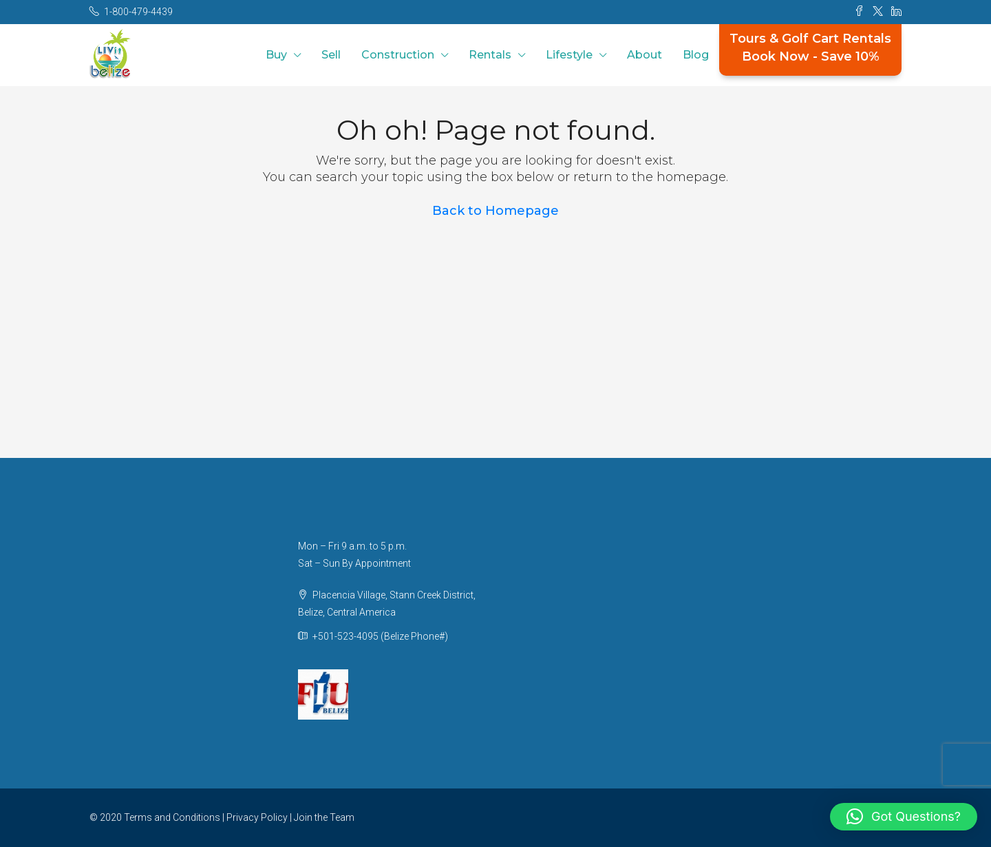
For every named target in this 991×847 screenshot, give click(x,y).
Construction (397, 54)
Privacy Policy (257, 817)
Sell (331, 54)
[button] (903, 816)
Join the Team (324, 817)
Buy (276, 54)
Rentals (490, 54)
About (644, 54)
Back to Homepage (495, 210)
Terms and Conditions (172, 817)
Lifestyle (569, 54)
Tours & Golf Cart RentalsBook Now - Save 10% (810, 47)
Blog (696, 54)
